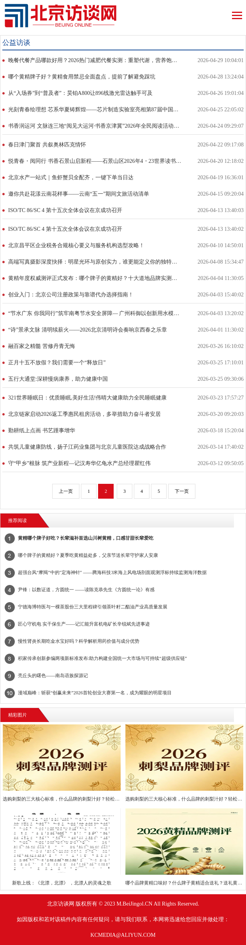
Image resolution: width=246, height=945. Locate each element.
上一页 (66, 491)
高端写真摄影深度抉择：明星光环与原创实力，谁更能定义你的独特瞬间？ (94, 262)
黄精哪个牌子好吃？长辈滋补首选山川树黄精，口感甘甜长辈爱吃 (85, 538)
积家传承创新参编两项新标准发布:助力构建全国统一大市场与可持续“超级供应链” (102, 658)
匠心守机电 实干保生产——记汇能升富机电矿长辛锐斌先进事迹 (84, 624)
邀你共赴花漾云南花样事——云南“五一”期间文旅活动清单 (78, 194)
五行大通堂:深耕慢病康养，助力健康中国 (58, 379)
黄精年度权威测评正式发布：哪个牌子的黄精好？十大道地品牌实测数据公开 (94, 278)
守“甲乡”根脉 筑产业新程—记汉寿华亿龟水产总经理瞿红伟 (79, 463)
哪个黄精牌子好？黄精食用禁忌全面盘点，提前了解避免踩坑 (81, 77)
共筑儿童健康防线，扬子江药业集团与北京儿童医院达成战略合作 (87, 447)
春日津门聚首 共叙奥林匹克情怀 (47, 145)
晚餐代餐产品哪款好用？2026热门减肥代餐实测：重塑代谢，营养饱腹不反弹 (94, 60)
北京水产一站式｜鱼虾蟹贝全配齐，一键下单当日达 (71, 177)
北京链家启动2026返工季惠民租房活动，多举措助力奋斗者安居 (84, 414)
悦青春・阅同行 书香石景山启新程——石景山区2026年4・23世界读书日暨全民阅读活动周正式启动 (94, 161)
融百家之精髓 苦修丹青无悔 (41, 346)
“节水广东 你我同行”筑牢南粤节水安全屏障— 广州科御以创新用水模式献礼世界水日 (94, 313)
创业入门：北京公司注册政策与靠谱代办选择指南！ (71, 295)
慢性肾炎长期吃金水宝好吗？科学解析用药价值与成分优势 (78, 641)
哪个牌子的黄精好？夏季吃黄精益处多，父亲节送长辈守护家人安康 (88, 555)
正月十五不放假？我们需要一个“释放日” (56, 363)
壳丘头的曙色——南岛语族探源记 (53, 675)
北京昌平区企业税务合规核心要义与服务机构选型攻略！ (76, 245)
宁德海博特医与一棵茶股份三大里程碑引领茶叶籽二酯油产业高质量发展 (92, 607)
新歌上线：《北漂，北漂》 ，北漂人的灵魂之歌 (61, 883)
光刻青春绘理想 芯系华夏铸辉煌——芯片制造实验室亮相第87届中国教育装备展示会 (94, 109)
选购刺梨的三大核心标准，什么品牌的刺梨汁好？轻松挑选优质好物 (61, 799)
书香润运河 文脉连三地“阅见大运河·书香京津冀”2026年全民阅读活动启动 (94, 126)
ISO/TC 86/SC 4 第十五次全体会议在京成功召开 (65, 210)
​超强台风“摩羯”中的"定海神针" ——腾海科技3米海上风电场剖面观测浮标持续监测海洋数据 (112, 572)
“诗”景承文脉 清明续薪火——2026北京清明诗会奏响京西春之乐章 (87, 330)
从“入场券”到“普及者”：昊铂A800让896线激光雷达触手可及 (80, 93)
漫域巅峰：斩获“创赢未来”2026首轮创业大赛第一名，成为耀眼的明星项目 (95, 692)
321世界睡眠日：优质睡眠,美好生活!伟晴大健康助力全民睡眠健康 (87, 398)
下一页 (182, 491)
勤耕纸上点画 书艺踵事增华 (41, 430)
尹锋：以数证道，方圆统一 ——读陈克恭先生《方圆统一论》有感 (86, 589)
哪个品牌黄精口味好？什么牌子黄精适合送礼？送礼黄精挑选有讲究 (184, 883)
